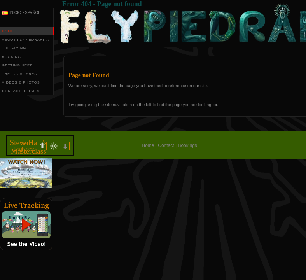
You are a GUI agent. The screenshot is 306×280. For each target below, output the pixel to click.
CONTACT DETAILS (21, 91)
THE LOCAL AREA (19, 74)
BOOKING (11, 57)
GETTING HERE (17, 65)
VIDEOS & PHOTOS (21, 82)
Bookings (187, 145)
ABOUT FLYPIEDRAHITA (25, 40)
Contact (166, 145)
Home (148, 145)
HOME (8, 31)
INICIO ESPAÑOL (24, 12)
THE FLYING (14, 48)
